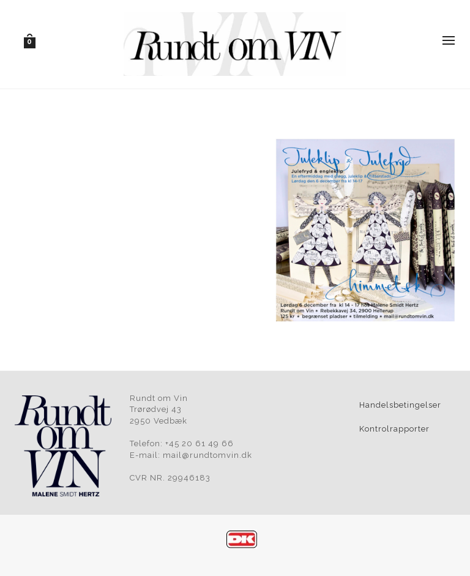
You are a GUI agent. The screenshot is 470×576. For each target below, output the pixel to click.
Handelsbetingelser (400, 405)
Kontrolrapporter (394, 428)
